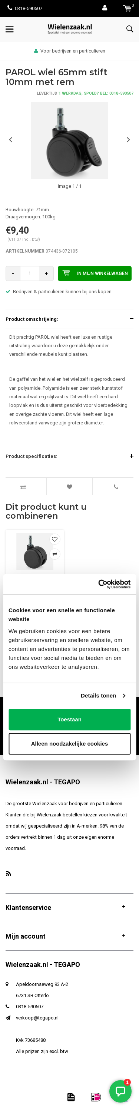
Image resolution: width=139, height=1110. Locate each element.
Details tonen (98, 695)
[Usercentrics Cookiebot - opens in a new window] (98, 584)
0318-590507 (24, 8)
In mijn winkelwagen (95, 273)
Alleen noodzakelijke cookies (69, 743)
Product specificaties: (31, 456)
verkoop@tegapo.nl (37, 1018)
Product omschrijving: (32, 319)
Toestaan (69, 719)
